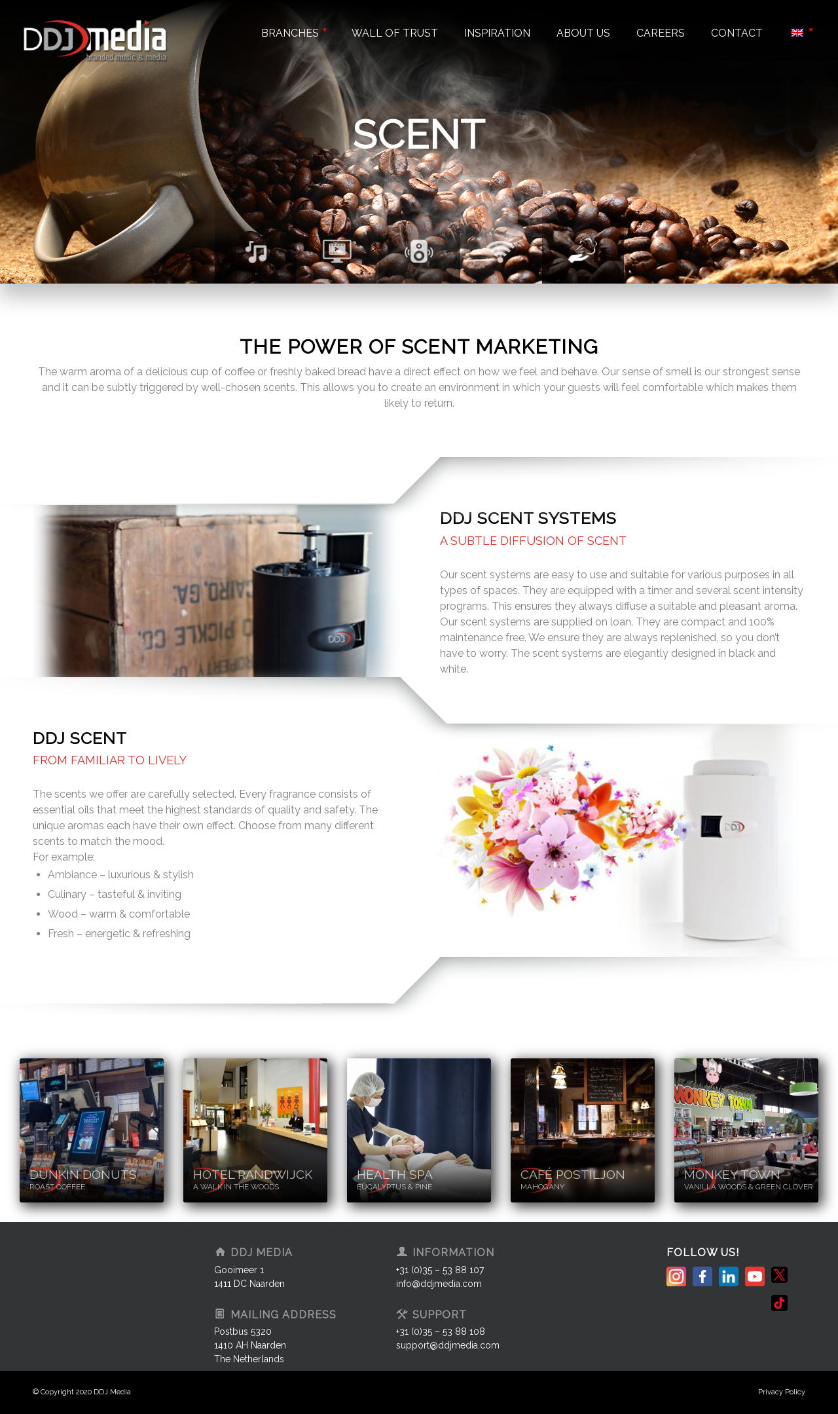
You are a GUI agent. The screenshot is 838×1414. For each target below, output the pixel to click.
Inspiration (497, 33)
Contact (737, 33)
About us (583, 33)
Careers (660, 33)
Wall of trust (395, 33)
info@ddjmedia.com (439, 1283)
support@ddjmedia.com (448, 1345)
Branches (293, 33)
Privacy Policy (781, 1392)
